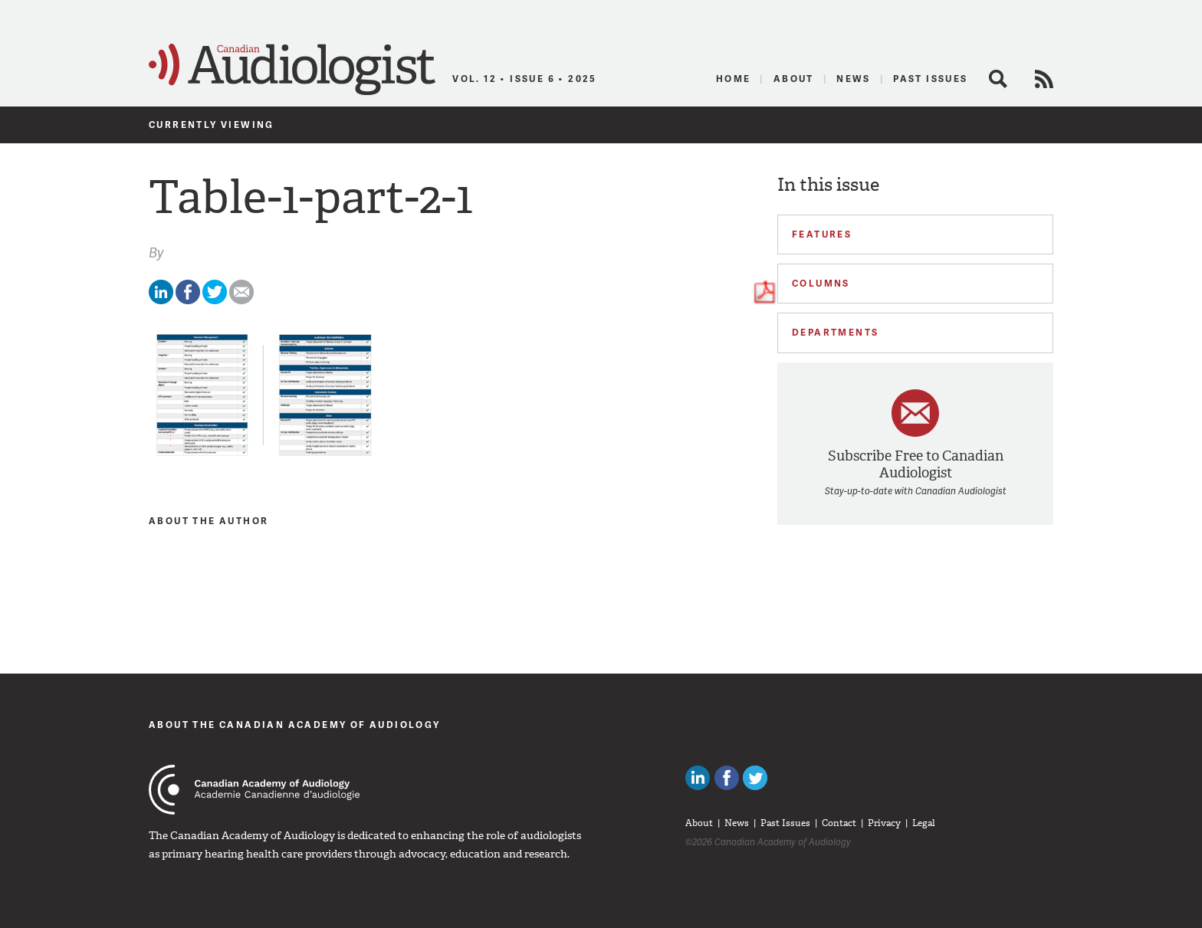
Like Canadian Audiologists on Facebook (726, 778)
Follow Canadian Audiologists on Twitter (755, 778)
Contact (839, 823)
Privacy (884, 823)
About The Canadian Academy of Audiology (295, 724)
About (793, 78)
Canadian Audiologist (292, 70)
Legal (923, 823)
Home (733, 78)
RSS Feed (1044, 79)
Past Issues (930, 78)
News (853, 78)
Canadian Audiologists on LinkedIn (697, 778)
